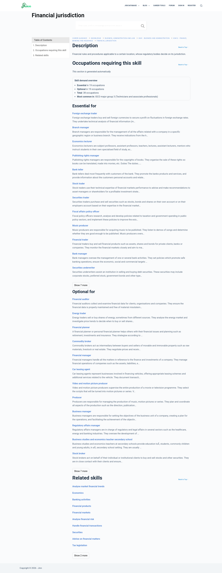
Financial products (81, 506)
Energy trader (79, 313)
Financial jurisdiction (106, 41)
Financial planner (81, 327)
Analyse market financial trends (88, 486)
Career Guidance (79, 38)
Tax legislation (79, 545)
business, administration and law (120, 38)
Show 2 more (80, 555)
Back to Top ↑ (183, 47)
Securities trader (80, 197)
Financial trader (80, 239)
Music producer (80, 225)
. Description (40, 45)
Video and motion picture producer (89, 383)
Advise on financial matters (86, 539)
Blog (147, 5)
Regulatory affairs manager (86, 425)
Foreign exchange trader (84, 113)
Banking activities (81, 499)
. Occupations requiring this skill (49, 50)
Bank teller (77, 169)
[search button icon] (142, 26)
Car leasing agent (81, 369)
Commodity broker (81, 341)
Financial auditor (80, 299)
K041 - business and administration (154, 38)
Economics (78, 493)
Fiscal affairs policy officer (85, 211)
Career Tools (159, 6)
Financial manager (81, 355)
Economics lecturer (82, 141)
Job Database (132, 5)
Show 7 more (80, 285)
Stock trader (78, 183)
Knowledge (96, 38)
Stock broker (78, 453)
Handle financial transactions (87, 525)
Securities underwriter (83, 267)
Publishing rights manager (85, 155)
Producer (77, 397)
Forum (172, 6)
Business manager (81, 411)
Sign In (181, 6)
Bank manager (79, 253)
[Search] (201, 6)
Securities (77, 532)
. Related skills (41, 55)
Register (192, 6)
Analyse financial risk (83, 519)
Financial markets (81, 512)
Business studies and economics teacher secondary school (102, 439)
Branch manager (80, 127)
